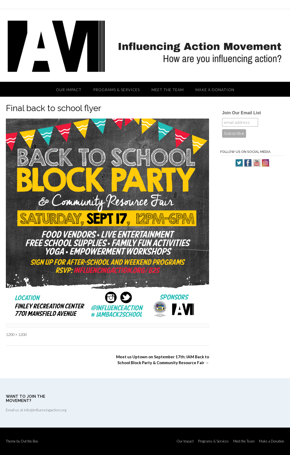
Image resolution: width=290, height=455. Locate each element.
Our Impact (68, 89)
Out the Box (29, 441)
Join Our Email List (241, 113)
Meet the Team (168, 89)
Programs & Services (116, 89)
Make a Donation (214, 89)
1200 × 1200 (16, 334)
